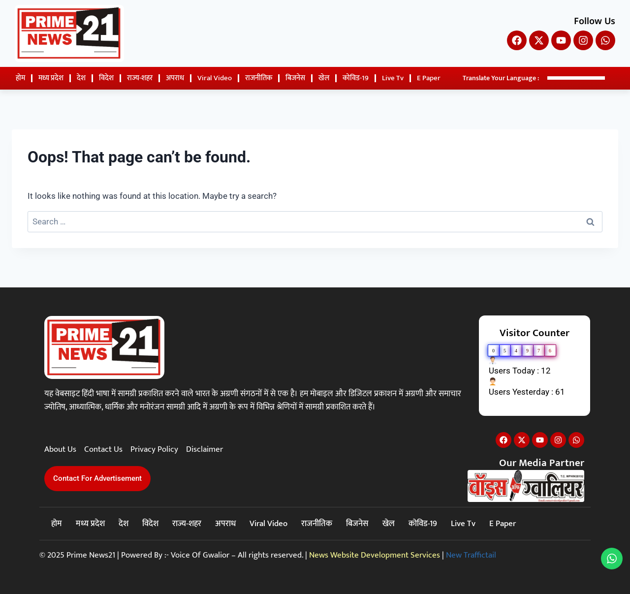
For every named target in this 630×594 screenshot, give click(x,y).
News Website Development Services (374, 555)
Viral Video (214, 78)
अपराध (175, 78)
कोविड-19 (356, 78)
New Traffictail (471, 555)
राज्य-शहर (140, 78)
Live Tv (393, 78)
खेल (323, 78)
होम (20, 78)
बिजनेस (295, 78)
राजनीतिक (258, 78)
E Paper (429, 78)
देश (81, 78)
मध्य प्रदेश (50, 78)
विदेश (106, 78)
